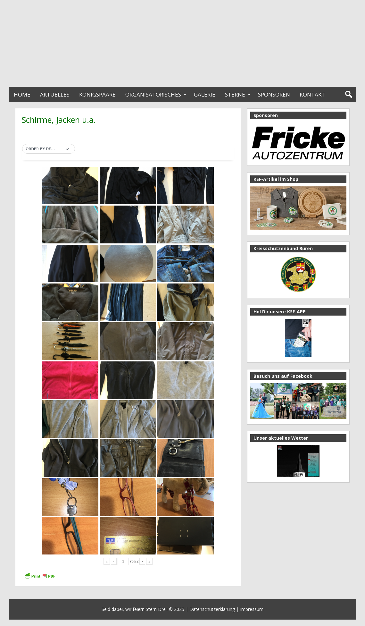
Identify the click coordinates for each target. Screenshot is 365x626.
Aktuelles (55, 94)
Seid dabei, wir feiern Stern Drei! (135, 609)
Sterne (235, 94)
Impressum (251, 609)
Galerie (204, 94)
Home (22, 94)
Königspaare (97, 94)
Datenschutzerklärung (212, 609)
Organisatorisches (153, 94)
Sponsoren (274, 94)
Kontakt (312, 94)
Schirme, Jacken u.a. (59, 119)
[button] (48, 149)
